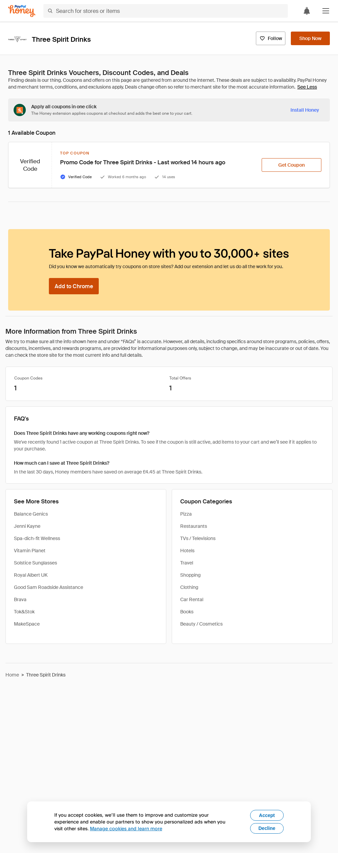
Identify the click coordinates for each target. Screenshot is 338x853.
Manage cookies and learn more (126, 828)
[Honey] (21, 11)
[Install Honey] (304, 110)
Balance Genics (31, 514)
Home (12, 675)
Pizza (186, 514)
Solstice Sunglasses (35, 563)
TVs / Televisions (197, 538)
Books (186, 612)
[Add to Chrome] (74, 286)
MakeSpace (27, 624)
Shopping (190, 575)
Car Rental (191, 599)
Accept (267, 815)
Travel (186, 563)
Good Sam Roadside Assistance (48, 587)
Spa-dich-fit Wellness (37, 538)
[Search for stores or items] (165, 11)
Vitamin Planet (29, 551)
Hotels (187, 551)
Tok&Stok (24, 612)
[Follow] (270, 38)
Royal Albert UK (31, 575)
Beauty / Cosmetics (201, 624)
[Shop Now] (310, 38)
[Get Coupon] (291, 165)
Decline (267, 828)
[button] (326, 11)
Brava (20, 599)
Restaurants (193, 526)
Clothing (189, 587)
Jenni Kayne (27, 526)
